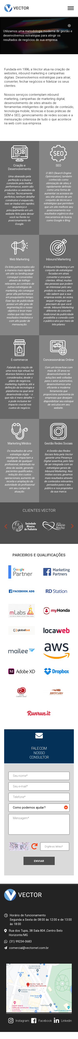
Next (72, 533)
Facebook (45, 1027)
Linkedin (66, 1027)
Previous (5, 533)
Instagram (22, 1027)
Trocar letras (34, 853)
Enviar (39, 867)
